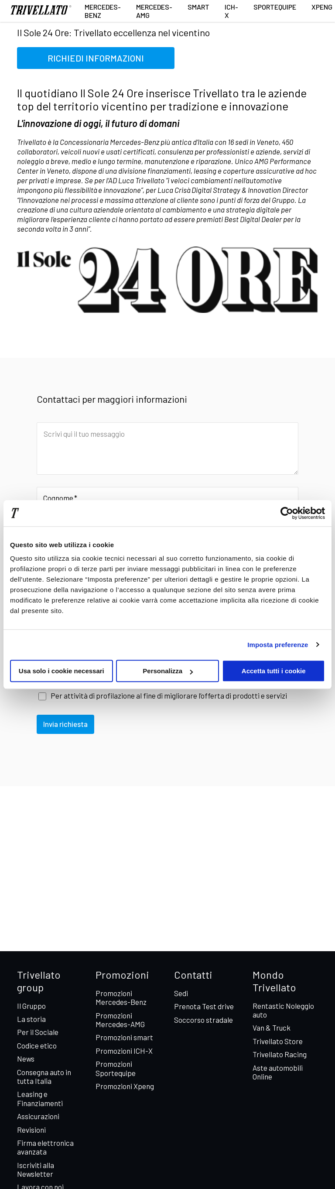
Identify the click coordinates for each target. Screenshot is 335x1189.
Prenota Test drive (204, 1006)
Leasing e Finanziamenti (40, 1098)
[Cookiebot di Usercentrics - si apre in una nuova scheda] (287, 513)
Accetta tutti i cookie (274, 671)
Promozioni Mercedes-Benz (121, 997)
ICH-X (231, 11)
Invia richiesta (65, 724)
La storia (31, 1018)
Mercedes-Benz (103, 11)
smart (198, 7)
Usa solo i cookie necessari (61, 671)
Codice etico (37, 1045)
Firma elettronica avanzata (45, 1147)
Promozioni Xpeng (125, 1086)
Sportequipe (274, 7)
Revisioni (31, 1129)
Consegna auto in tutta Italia (44, 1076)
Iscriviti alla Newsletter (35, 1169)
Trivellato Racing (280, 1054)
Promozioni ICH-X (124, 1050)
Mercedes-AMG (154, 11)
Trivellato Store (278, 1041)
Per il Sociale (37, 1032)
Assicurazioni (38, 1116)
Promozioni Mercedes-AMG (120, 1019)
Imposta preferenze (277, 644)
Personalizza (168, 671)
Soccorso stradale (203, 1019)
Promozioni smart (124, 1037)
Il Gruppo (31, 1005)
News (25, 1058)
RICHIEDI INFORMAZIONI (96, 58)
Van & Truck (272, 1027)
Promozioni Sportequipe (116, 1068)
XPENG (321, 7)
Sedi (181, 993)
